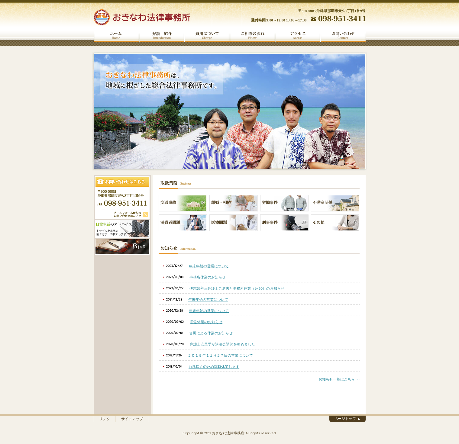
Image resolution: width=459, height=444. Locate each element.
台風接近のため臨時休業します (214, 366)
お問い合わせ (343, 35)
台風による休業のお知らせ (211, 333)
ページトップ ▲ (347, 418)
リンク (104, 419)
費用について (207, 35)
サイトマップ (132, 419)
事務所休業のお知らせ (207, 277)
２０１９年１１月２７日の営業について (220, 355)
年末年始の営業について (209, 266)
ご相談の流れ (252, 35)
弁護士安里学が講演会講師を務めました (222, 344)
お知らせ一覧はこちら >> (339, 379)
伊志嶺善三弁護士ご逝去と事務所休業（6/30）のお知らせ (236, 288)
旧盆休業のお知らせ (206, 322)
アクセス (297, 35)
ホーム (116, 35)
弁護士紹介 (161, 35)
